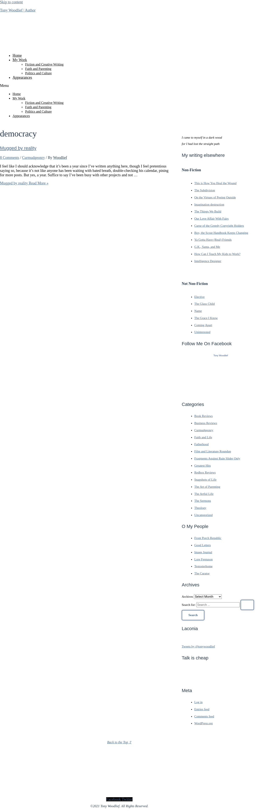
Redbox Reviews (205, 472)
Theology (200, 508)
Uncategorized (203, 515)
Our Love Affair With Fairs (211, 218)
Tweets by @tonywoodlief (198, 646)
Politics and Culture (38, 73)
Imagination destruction (209, 204)
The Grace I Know (206, 318)
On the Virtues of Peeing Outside (215, 197)
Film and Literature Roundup (212, 451)
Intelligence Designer (207, 261)
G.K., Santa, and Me (207, 246)
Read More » (24, 183)
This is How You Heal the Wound (215, 183)
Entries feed (201, 709)
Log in (198, 702)
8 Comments (9, 158)
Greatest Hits (202, 465)
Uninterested (202, 332)
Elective (199, 297)
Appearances (22, 77)
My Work (20, 60)
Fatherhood (201, 444)
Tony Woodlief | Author (18, 10)
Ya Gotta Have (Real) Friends (213, 239)
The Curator (202, 573)
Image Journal (203, 552)
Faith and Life (203, 437)
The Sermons (202, 500)
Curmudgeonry (33, 158)
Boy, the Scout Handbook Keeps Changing (221, 232)
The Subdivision (204, 190)
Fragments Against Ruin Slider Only (217, 458)
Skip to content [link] (11, 2)
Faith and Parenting (38, 69)
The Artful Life (204, 494)
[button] (119, 86)
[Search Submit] (247, 605)
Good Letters (202, 545)
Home (17, 55)
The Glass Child (204, 303)
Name (198, 311)
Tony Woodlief (221, 355)
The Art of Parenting (207, 486)
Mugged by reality (18, 148)
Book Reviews (203, 416)
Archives (187, 596)
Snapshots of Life (205, 479)
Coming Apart (203, 325)
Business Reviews (205, 423)
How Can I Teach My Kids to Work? (217, 254)
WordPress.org (203, 723)
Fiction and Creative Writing (44, 64)
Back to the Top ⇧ (119, 742)
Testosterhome (203, 566)
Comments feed (204, 716)
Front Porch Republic (207, 538)
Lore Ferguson (203, 559)
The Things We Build (207, 211)
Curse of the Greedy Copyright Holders (219, 225)
